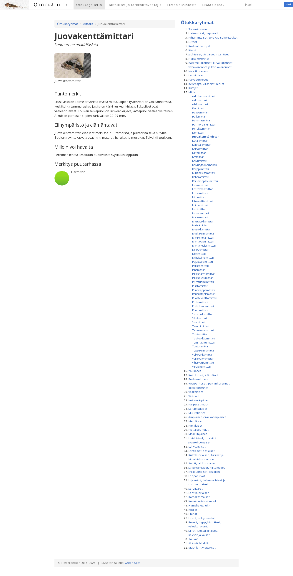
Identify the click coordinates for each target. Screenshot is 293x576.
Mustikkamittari (201, 229)
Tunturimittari (200, 346)
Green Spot (132, 563)
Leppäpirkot (196, 476)
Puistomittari (200, 286)
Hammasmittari (202, 120)
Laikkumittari (200, 185)
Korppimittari (200, 169)
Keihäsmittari (200, 149)
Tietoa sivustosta (182, 5)
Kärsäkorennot (198, 71)
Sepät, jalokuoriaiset (202, 463)
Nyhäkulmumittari (203, 257)
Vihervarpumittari (203, 362)
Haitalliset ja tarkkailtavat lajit (134, 5)
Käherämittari (200, 177)
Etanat (192, 514)
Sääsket (193, 396)
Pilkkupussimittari (203, 278)
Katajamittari (200, 140)
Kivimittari (198, 157)
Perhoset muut (198, 379)
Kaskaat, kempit (199, 46)
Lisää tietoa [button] (213, 5)
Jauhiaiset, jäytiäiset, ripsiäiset (208, 54)
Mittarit (87, 24)
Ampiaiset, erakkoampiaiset (207, 417)
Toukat (193, 539)
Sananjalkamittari (202, 314)
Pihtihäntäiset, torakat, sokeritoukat (212, 37)
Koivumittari (199, 161)
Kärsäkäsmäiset (199, 497)
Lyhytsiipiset (197, 446)
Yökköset (194, 371)
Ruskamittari (200, 302)
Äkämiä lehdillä (198, 543)
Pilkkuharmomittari (203, 273)
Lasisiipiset (195, 75)
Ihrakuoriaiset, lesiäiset (204, 471)
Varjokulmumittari (203, 358)
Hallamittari (199, 116)
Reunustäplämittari (204, 294)
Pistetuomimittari (203, 282)
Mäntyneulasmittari (204, 245)
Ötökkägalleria (89, 5)
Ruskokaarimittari (203, 306)
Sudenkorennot (199, 29)
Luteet (192, 42)
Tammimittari (200, 326)
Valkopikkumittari (202, 354)
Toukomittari (200, 334)
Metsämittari (200, 225)
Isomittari (198, 132)
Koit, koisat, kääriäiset (203, 375)
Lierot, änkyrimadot (201, 518)
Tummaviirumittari (203, 342)
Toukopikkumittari (203, 338)
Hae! (288, 4)
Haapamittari (200, 112)
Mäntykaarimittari (203, 241)
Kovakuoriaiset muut (202, 501)
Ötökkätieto (51, 4)
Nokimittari (199, 253)
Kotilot (192, 509)
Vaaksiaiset (195, 392)
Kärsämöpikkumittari (205, 181)
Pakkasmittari (200, 266)
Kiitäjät (193, 88)
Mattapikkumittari (203, 221)
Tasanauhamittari (203, 330)
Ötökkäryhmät (67, 24)
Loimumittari (200, 205)
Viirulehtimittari (201, 366)
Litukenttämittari (202, 201)
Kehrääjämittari (201, 144)
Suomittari (198, 322)
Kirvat (192, 50)
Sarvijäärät (195, 488)
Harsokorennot (198, 58)
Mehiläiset (195, 421)
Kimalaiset (195, 425)
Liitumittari (199, 197)
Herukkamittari (201, 128)
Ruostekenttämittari (204, 298)
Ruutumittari (200, 310)
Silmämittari (199, 318)
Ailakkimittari (200, 104)
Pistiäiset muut (198, 429)
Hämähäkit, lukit (199, 505)
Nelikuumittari (200, 249)
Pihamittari (199, 270)
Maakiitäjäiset (197, 434)
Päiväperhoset (198, 79)
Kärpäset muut (198, 404)
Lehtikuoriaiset (198, 493)
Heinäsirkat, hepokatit (203, 33)
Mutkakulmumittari (203, 233)
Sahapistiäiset (197, 408)
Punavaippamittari (203, 290)
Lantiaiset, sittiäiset (201, 451)
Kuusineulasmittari (203, 173)
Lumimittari (199, 209)
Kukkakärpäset (198, 400)
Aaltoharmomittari (203, 96)
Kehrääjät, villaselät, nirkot (206, 84)
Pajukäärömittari (202, 261)
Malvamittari (200, 217)
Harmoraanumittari (204, 124)
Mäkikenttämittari (203, 237)
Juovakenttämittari (205, 136)
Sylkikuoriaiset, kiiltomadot (206, 467)
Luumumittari (200, 213)
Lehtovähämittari (202, 189)
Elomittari (198, 108)
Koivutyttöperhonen (204, 165)
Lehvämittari (200, 193)
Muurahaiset (196, 413)
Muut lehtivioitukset (202, 547)
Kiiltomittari (199, 153)
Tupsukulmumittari (203, 350)
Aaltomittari (199, 100)
